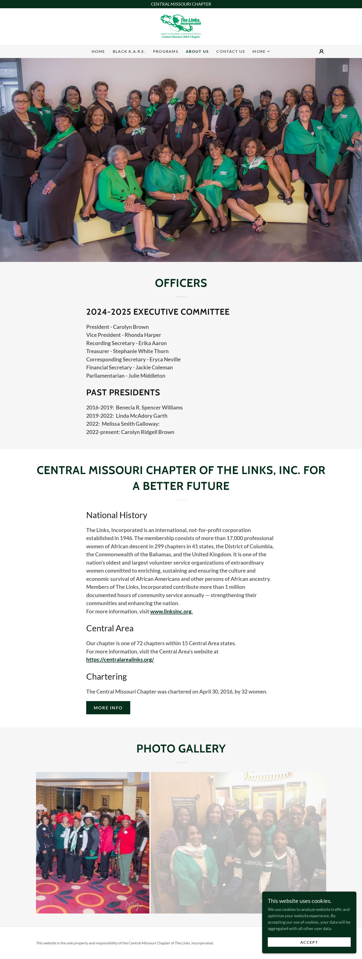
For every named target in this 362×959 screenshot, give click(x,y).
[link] (181, 26)
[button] (261, 51)
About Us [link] (197, 51)
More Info (108, 707)
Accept (309, 948)
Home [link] (98, 51)
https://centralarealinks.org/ (120, 659)
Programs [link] (165, 51)
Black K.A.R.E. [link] (129, 51)
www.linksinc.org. (171, 611)
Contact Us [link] (230, 51)
